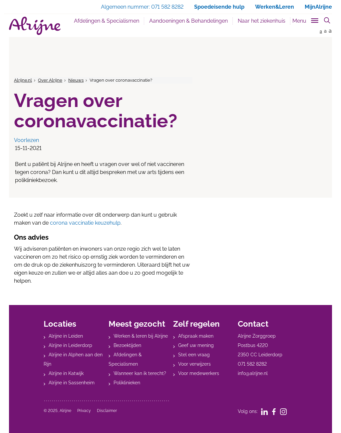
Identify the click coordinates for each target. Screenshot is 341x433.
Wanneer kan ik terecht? (140, 373)
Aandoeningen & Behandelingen (188, 21)
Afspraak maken (195, 336)
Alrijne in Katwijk (66, 373)
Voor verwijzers (194, 364)
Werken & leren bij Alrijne (141, 336)
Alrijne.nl (23, 80)
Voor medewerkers (198, 373)
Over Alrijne (50, 80)
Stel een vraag (194, 354)
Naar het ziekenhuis (261, 21)
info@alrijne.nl (253, 373)
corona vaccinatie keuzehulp (85, 223)
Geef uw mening (196, 345)
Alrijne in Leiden (66, 336)
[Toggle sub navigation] (305, 19)
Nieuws (76, 80)
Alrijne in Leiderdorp (70, 345)
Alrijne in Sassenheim (72, 382)
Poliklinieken (127, 382)
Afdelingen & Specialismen (106, 21)
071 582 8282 (252, 364)
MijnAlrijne (318, 7)
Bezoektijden (127, 345)
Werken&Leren (274, 7)
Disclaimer (107, 410)
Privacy (84, 410)
